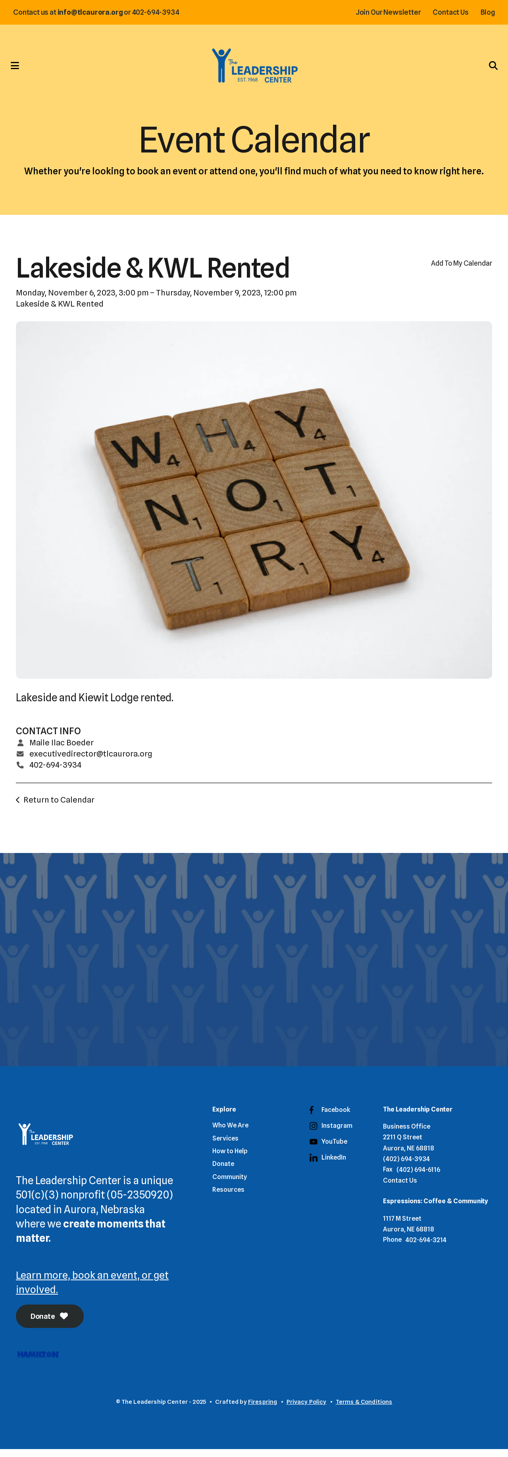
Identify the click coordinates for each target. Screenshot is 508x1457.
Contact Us (448, 12)
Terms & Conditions (364, 1409)
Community (229, 1184)
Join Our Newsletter (385, 12)
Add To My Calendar (461, 270)
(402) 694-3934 (406, 1166)
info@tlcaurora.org (93, 12)
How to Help (230, 1158)
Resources (228, 1196)
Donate (50, 1324)
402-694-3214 (426, 1247)
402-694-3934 (55, 771)
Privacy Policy (307, 1409)
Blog (485, 12)
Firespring (262, 1409)
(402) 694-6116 (418, 1177)
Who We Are (230, 1132)
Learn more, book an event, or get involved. (92, 1289)
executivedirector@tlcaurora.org (90, 760)
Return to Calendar (58, 806)
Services (225, 1145)
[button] (18, 69)
